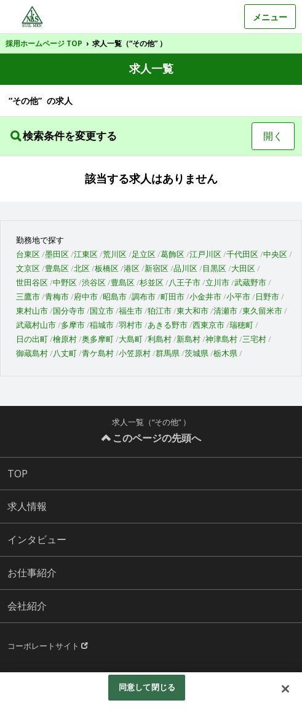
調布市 (144, 296)
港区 (132, 268)
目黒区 (214, 268)
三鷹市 (28, 296)
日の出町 (32, 338)
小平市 (238, 296)
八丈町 (65, 353)
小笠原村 (135, 353)
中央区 (275, 254)
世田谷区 (32, 282)
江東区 (86, 254)
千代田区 (242, 254)
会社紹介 (27, 606)
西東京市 (209, 324)
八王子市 (185, 282)
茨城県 (197, 353)
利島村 (160, 338)
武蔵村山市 (36, 324)
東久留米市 (262, 310)
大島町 (131, 338)
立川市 (217, 282)
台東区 (28, 254)
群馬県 (168, 353)
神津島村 (221, 338)
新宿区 (157, 268)
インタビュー (36, 539)
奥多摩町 (98, 338)
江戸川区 (205, 254)
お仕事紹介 (32, 572)
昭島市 (115, 296)
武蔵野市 (250, 282)
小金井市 (205, 296)
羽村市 (131, 324)
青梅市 (57, 296)
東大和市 (193, 310)
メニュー (270, 17)
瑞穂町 (241, 324)
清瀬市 (225, 310)
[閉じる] (285, 688)
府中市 (86, 296)
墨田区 (57, 254)
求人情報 (27, 506)
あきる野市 (168, 324)
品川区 (185, 268)
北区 (82, 268)
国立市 (102, 310)
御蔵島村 (32, 353)
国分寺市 (69, 310)
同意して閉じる (147, 687)
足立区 (144, 254)
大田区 (243, 268)
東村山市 (32, 310)
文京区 (28, 268)
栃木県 (225, 353)
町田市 (173, 296)
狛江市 (160, 310)
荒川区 (115, 254)
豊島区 (57, 268)
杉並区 (152, 282)
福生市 (131, 310)
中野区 (65, 282)
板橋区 (107, 268)
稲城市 (102, 324)
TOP (17, 473)
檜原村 (65, 338)
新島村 (189, 338)
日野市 (267, 296)
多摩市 (73, 324)
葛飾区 (173, 254)
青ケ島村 (98, 353)
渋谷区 (94, 282)
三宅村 (254, 338)
